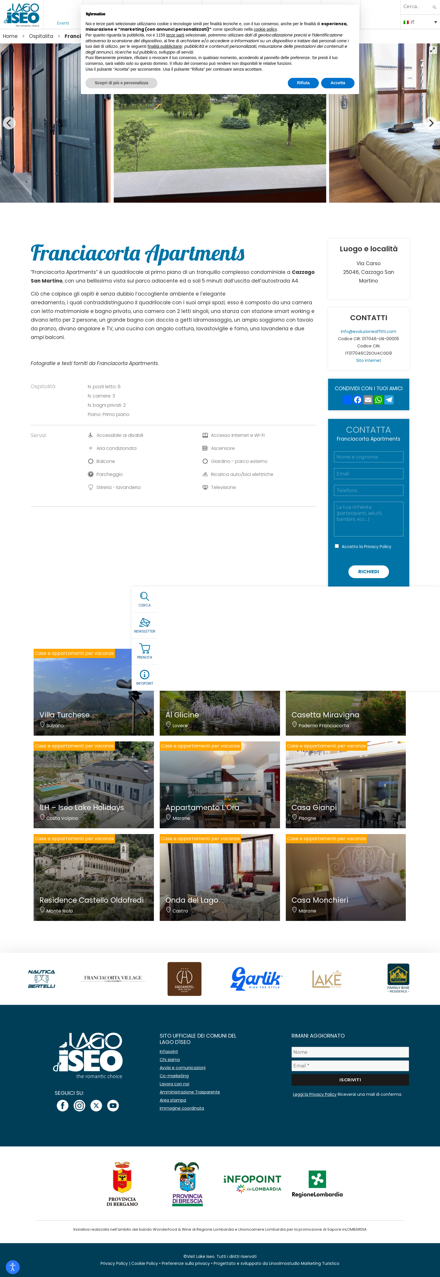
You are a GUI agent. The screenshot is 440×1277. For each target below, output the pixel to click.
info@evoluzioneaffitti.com (368, 331)
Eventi (63, 23)
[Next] (430, 123)
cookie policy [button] (265, 29)
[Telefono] (368, 490)
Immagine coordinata (182, 1108)
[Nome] (350, 1052)
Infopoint (169, 1051)
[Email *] (350, 1065)
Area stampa (173, 1100)
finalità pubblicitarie (165, 46)
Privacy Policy (377, 546)
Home (10, 36)
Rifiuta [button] (303, 82)
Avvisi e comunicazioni (183, 1068)
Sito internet (368, 360)
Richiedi (368, 571)
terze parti (175, 35)
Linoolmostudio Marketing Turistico (304, 1263)
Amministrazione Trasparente (190, 1092)
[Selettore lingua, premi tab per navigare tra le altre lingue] (420, 21)
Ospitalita (41, 36)
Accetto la (366, 546)
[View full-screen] (433, 50)
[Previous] (9, 123)
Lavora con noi (174, 1084)
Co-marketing (174, 1076)
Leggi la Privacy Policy (315, 1094)
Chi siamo (170, 1059)
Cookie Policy (144, 1263)
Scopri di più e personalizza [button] (121, 82)
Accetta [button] (337, 82)
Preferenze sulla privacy (186, 1263)
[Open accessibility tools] (13, 1267)
